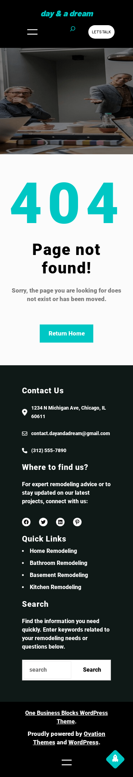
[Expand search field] (72, 31)
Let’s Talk (101, 31)
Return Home (67, 333)
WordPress (83, 742)
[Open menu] (32, 32)
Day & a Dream (66, 13)
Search (92, 669)
